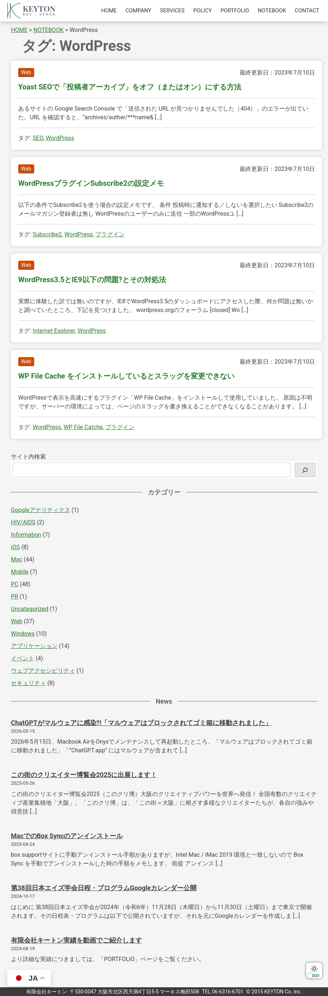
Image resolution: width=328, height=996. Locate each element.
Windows (23, 633)
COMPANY (138, 10)
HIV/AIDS (23, 522)
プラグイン (110, 234)
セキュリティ (28, 683)
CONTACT (307, 10)
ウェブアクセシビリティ (43, 670)
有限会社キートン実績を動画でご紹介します (76, 940)
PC (15, 584)
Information (26, 534)
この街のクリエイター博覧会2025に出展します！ (84, 775)
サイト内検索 (28, 456)
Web (26, 72)
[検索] (305, 470)
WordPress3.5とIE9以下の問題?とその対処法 (92, 279)
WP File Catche (83, 427)
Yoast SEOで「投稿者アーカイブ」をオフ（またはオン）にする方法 (129, 87)
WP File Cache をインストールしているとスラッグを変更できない (126, 376)
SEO (38, 138)
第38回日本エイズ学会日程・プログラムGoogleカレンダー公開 (104, 888)
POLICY (202, 10)
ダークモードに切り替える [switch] (314, 971)
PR (14, 596)
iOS (15, 547)
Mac (16, 559)
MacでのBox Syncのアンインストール (67, 836)
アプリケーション (34, 646)
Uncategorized (29, 608)
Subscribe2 (47, 234)
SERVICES (172, 10)
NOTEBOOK (272, 10)
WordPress (60, 138)
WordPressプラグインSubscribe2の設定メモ (91, 183)
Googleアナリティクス (40, 510)
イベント (22, 658)
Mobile (19, 571)
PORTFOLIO (235, 10)
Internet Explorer (54, 330)
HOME (109, 10)
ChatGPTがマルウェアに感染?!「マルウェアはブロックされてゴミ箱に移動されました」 (141, 723)
